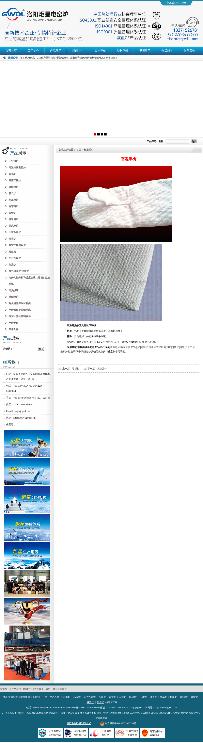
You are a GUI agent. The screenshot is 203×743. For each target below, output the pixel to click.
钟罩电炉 (13, 219)
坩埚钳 (75, 368)
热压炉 (100, 702)
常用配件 (13, 329)
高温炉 (77, 697)
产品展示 (55, 50)
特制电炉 (13, 296)
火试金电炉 (15, 232)
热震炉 (12, 264)
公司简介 (5, 689)
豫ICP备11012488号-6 (79, 723)
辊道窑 (12, 251)
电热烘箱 (13, 290)
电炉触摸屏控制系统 (20, 309)
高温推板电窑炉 (17, 167)
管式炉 (12, 193)
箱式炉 (12, 174)
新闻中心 (78, 50)
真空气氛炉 (15, 180)
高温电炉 (65, 697)
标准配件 (89, 149)
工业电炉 (13, 161)
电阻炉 (133, 697)
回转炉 (12, 212)
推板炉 (173, 697)
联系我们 (189, 50)
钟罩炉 (153, 697)
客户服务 (39, 689)
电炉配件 (13, 322)
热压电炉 (13, 199)
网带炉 (194, 697)
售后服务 (167, 50)
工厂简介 (33, 50)
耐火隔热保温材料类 (20, 303)
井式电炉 (13, 225)
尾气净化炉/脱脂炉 (19, 271)
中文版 (170, 2)
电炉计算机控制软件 (20, 316)
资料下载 (122, 50)
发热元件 (102, 368)
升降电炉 (13, 186)
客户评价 (100, 50)
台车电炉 (13, 206)
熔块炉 (12, 238)
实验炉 (102, 697)
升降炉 (143, 697)
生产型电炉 (15, 258)
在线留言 (62, 689)
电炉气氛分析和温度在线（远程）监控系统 (29, 280)
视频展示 (145, 50)
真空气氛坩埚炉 (17, 245)
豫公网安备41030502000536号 (118, 723)
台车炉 (163, 697)
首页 (78, 149)
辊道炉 (184, 697)
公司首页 (11, 50)
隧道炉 (90, 702)
